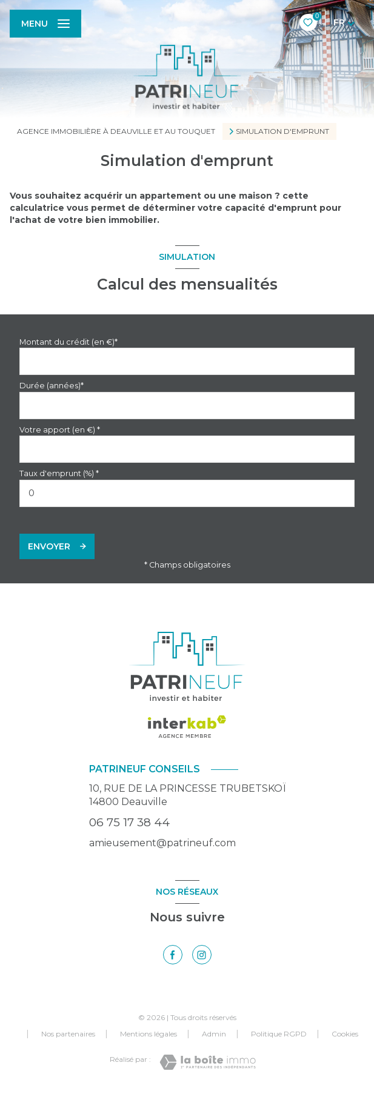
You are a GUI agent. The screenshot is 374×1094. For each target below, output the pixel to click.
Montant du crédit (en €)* (68, 341)
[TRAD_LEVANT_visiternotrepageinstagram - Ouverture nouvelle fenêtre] (202, 954)
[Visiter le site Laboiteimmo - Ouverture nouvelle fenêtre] (207, 1062)
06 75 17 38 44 (129, 822)
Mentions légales (148, 1033)
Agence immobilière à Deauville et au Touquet (116, 131)
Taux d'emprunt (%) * (59, 473)
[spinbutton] (187, 493)
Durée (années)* (51, 385)
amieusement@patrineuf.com (162, 843)
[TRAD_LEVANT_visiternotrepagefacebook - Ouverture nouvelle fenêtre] (172, 954)
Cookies (345, 1034)
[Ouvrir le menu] (45, 24)
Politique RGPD (279, 1033)
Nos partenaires (68, 1033)
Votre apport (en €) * (59, 429)
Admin (214, 1033)
